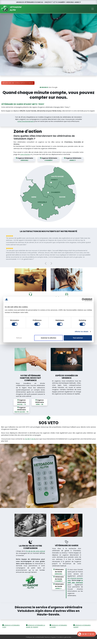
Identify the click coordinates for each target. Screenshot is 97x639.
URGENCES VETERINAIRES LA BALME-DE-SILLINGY (35, 625)
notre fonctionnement (25, 121)
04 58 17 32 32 (88, 634)
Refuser (19, 338)
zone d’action (25, 154)
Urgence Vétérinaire (24, 159)
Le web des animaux (75, 581)
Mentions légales (50, 636)
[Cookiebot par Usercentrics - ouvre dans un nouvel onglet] (83, 299)
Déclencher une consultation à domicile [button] (18, 83)
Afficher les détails (81, 331)
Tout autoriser (78, 338)
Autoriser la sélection (48, 338)
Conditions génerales (64, 636)
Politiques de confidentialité (35, 636)
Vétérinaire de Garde (58, 571)
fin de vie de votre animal (35, 550)
